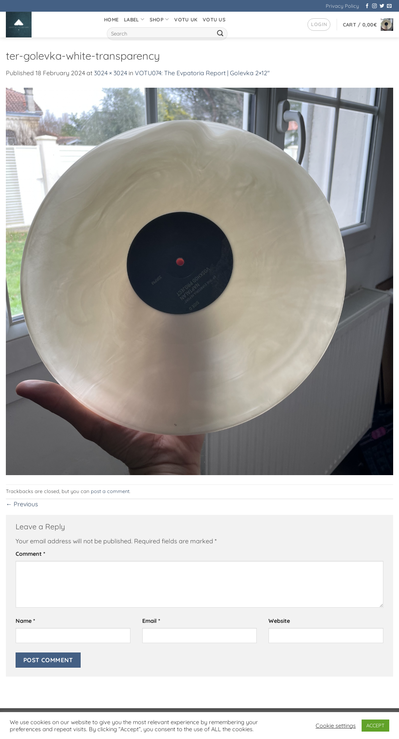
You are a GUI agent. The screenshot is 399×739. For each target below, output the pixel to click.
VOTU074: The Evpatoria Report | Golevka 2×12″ (202, 73)
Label (134, 19)
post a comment (110, 491)
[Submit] (220, 34)
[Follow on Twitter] (382, 6)
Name (25, 620)
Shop (159, 19)
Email (151, 620)
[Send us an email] (389, 6)
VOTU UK (185, 19)
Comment (30, 553)
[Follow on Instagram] (374, 6)
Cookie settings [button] (336, 725)
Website (279, 620)
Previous (22, 504)
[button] (318, 24)
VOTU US (214, 19)
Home (111, 19)
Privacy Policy (342, 6)
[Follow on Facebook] (367, 6)
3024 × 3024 (110, 73)
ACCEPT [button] (375, 725)
